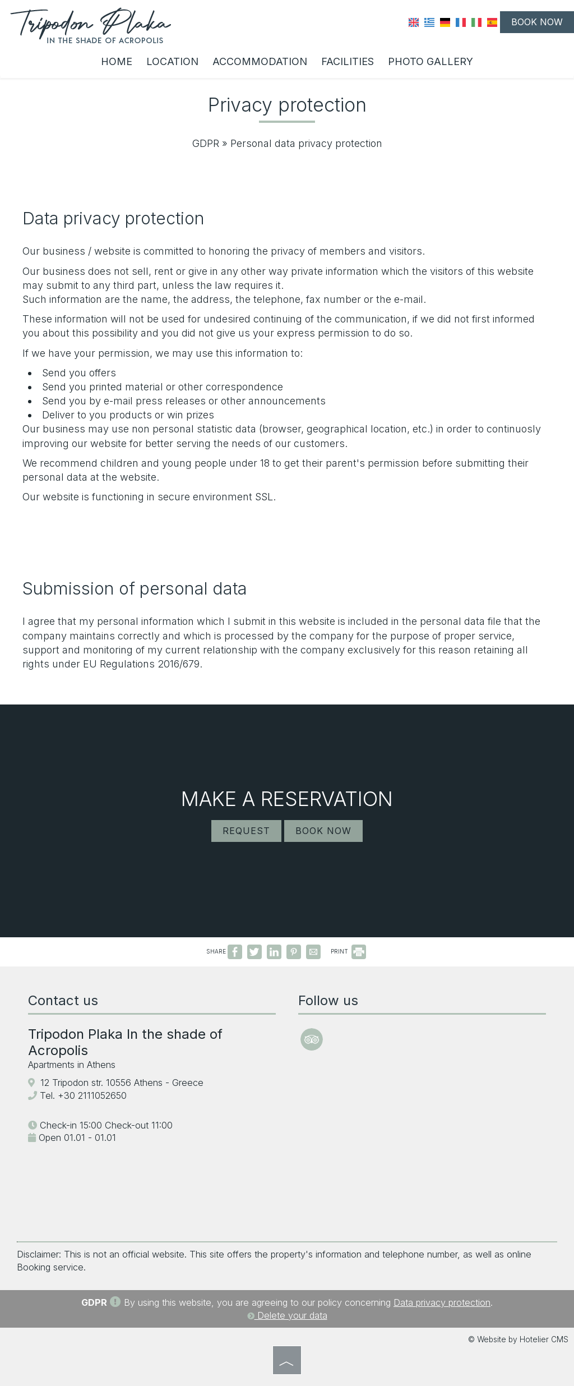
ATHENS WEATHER (422, 1165)
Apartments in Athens (71, 1064)
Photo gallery (430, 61)
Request (246, 830)
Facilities (347, 61)
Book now (537, 21)
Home (116, 61)
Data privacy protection (442, 1302)
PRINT (348, 951)
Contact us (63, 1000)
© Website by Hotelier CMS (518, 1339)
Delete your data (287, 1315)
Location (172, 61)
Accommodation (259, 61)
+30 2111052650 (92, 1095)
